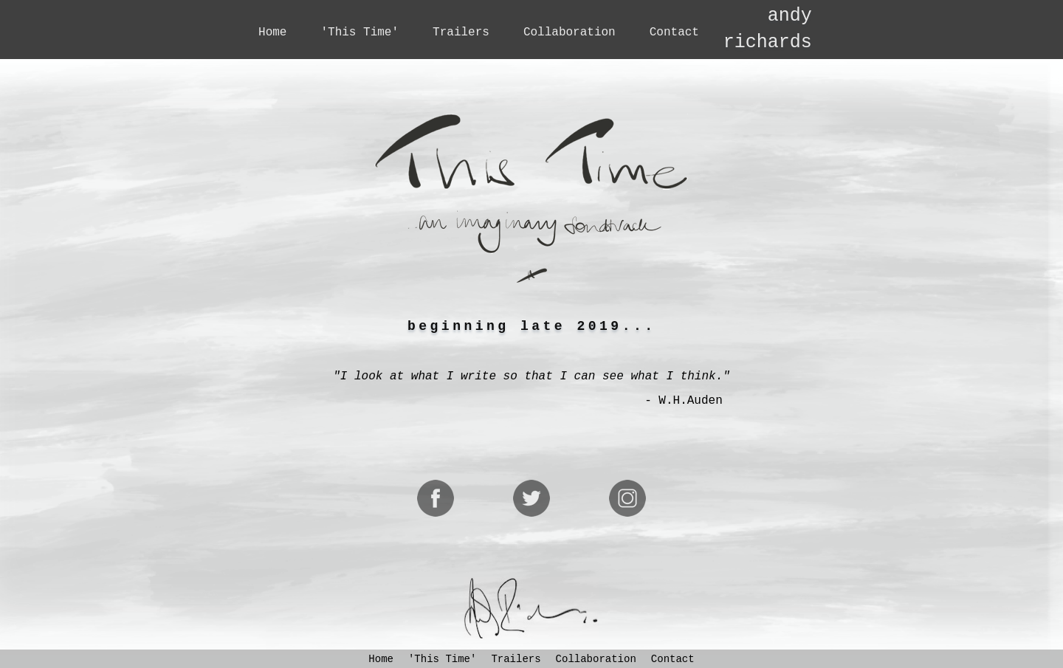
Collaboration (569, 32)
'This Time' (359, 32)
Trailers (461, 32)
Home (272, 32)
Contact (674, 32)
